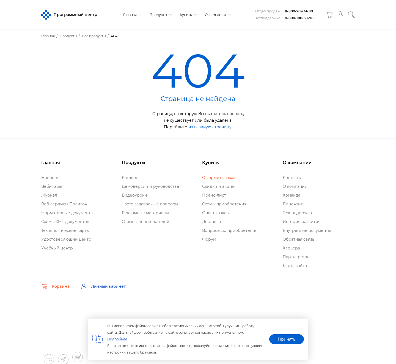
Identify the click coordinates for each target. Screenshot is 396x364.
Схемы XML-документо (65, 221)
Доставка (211, 221)
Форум (209, 239)
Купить (188, 15)
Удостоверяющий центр (66, 239)
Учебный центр (57, 248)
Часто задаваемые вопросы (150, 204)
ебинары (51, 186)
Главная (131, 15)
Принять (286, 339)
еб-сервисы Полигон (64, 204)
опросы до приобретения (229, 230)
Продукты (160, 15)
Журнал (49, 195)
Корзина (55, 286)
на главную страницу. (210, 126)
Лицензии (293, 204)
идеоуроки (134, 195)
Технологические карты (65, 230)
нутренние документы (307, 230)
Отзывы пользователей (145, 221)
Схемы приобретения (224, 204)
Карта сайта (295, 265)
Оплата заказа (216, 212)
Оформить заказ (218, 177)
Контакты (292, 177)
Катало (130, 177)
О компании (217, 15)
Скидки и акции (218, 186)
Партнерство (296, 256)
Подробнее (117, 339)
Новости (50, 177)
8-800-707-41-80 (299, 11)
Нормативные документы (67, 212)
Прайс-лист (214, 195)
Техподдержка (297, 212)
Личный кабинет (103, 286)
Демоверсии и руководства (150, 186)
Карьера (291, 248)
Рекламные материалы (145, 212)
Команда (291, 195)
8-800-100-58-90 (299, 18)
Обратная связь (298, 239)
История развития (301, 221)
